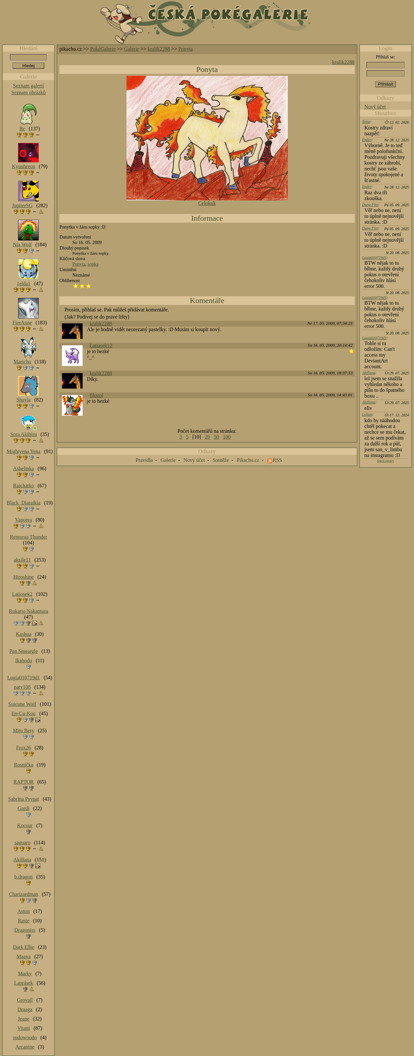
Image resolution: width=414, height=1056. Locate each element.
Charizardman (23, 894)
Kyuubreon (23, 166)
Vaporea (23, 520)
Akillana (368, 373)
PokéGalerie (103, 49)
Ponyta (185, 49)
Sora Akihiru (23, 434)
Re (22, 128)
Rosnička (23, 764)
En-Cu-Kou (24, 713)
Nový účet (375, 106)
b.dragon (24, 876)
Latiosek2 (22, 594)
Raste (23, 920)
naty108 (22, 687)
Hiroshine (23, 577)
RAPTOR (24, 782)
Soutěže (221, 460)
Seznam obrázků (28, 92)
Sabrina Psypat (23, 799)
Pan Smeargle (23, 651)
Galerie (131, 49)
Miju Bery (23, 730)
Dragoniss (25, 930)
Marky (25, 973)
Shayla (23, 399)
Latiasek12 (101, 345)
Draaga (24, 1009)
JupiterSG (22, 205)
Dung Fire (370, 204)
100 (227, 437)
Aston (23, 911)
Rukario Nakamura (28, 611)
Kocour (25, 825)
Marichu (22, 361)
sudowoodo (25, 1037)
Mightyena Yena (24, 451)
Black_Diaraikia (24, 502)
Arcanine (25, 1047)
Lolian (367, 414)
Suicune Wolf (22, 704)
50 (216, 437)
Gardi (23, 808)
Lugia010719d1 (374, 257)
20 (207, 437)
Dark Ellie (23, 947)
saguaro (22, 842)
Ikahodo (23, 660)
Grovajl (25, 1000)
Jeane (23, 1018)
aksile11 (22, 560)
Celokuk (207, 203)
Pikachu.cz (248, 460)
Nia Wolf (22, 244)
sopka (93, 264)
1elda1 (24, 283)
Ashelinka (23, 468)
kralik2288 (159, 49)
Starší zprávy (385, 460)
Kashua (23, 634)
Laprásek (23, 983)
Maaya (23, 956)
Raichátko (23, 485)
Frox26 (23, 747)
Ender (366, 139)
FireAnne (22, 322)
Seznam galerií (28, 85)
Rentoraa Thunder (28, 537)
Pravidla (144, 460)
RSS (277, 460)
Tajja (366, 121)
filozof (97, 395)
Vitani (23, 1028)
